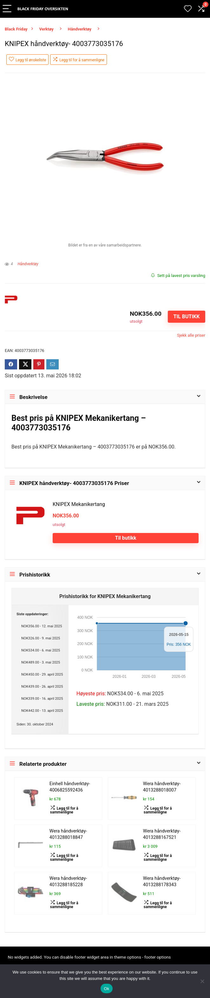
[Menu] (7, 9)
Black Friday (16, 29)
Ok (106, 988)
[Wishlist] (188, 9)
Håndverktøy (79, 29)
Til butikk (186, 317)
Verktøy (46, 29)
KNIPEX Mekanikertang (79, 504)
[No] (202, 981)
